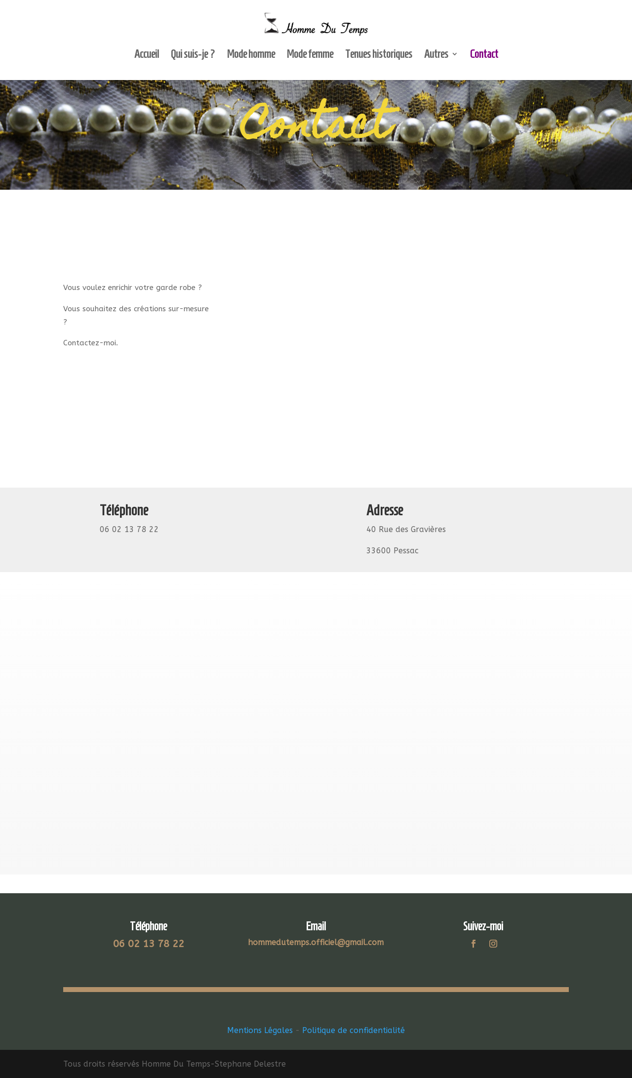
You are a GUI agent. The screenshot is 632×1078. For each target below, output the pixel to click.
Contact (484, 55)
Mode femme (310, 55)
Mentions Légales (260, 1030)
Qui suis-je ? (193, 55)
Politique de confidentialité (353, 1030)
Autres (436, 55)
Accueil (146, 55)
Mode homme (251, 55)
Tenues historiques (378, 55)
